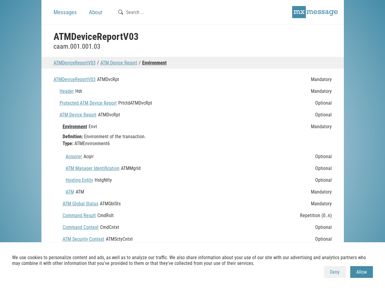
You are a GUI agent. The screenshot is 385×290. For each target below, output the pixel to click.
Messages (65, 12)
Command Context (81, 227)
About (96, 12)
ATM (70, 192)
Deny (335, 272)
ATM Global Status (80, 204)
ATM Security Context (83, 239)
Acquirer (74, 156)
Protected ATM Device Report (88, 103)
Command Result (79, 215)
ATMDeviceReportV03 (75, 63)
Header (67, 91)
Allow (361, 272)
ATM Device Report (118, 63)
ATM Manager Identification (92, 168)
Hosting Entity (79, 180)
